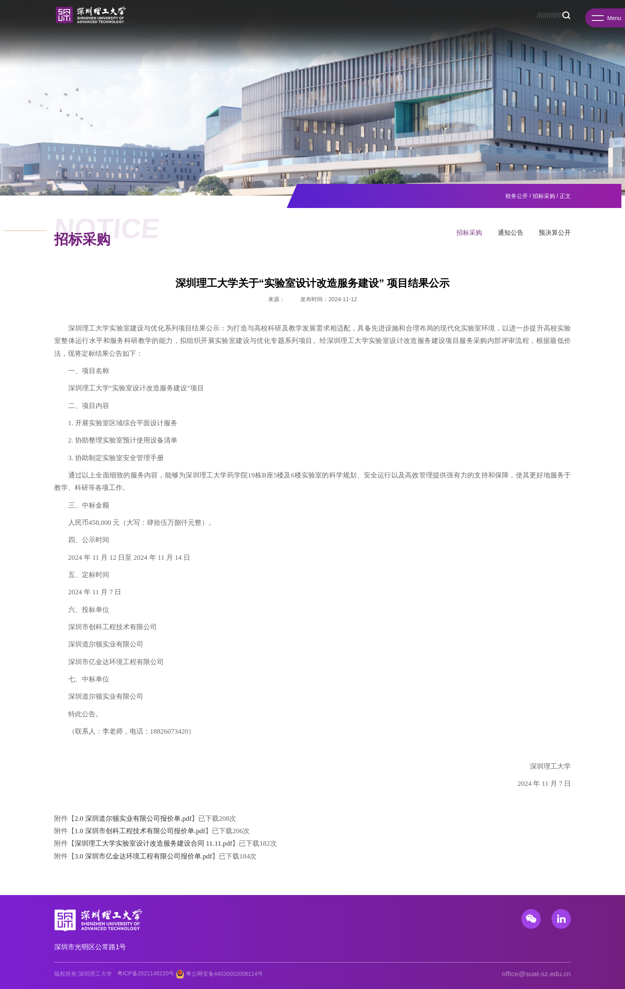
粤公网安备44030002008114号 (224, 973)
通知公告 (510, 235)
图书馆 (439, 29)
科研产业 (286, 44)
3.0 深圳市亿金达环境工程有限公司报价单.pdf (143, 856)
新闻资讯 (395, 44)
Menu (604, 19)
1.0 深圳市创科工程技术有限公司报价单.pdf (140, 831)
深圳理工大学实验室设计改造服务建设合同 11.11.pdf (153, 843)
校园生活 (431, 44)
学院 (102, 44)
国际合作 (323, 44)
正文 (565, 196)
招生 (422, 29)
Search (495, 44)
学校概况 (72, 44)
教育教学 (214, 44)
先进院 (181, 44)
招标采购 (544, 196)
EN (497, 29)
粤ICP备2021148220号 (146, 973)
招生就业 (250, 44)
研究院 (151, 44)
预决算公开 (555, 235)
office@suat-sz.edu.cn (536, 974)
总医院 (458, 29)
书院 (125, 44)
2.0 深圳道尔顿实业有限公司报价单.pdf (133, 818)
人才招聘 (359, 44)
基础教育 (467, 44)
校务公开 (403, 29)
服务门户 (479, 29)
